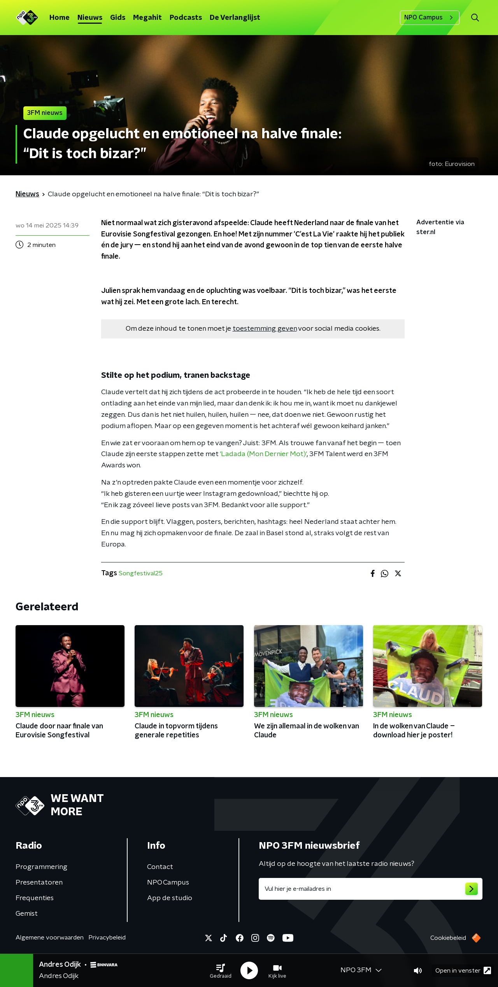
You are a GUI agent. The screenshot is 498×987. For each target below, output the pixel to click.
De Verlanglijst (235, 17)
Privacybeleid (107, 937)
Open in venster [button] (463, 970)
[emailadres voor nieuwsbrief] (370, 889)
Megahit (147, 17)
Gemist (27, 913)
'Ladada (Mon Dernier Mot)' (263, 454)
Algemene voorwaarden (50, 937)
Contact (160, 867)
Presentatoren (39, 882)
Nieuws (89, 17)
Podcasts (186, 17)
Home (59, 17)
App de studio (169, 898)
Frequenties (35, 898)
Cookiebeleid (448, 938)
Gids (117, 17)
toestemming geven (265, 328)
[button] (220, 970)
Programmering (41, 867)
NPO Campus (429, 17)
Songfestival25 (141, 573)
